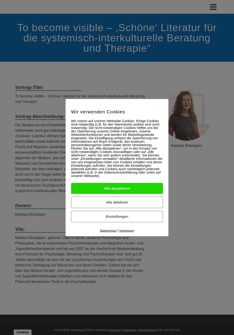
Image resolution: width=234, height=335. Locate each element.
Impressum (127, 230)
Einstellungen (117, 216)
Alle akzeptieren (117, 188)
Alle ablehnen (117, 202)
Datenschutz (108, 230)
